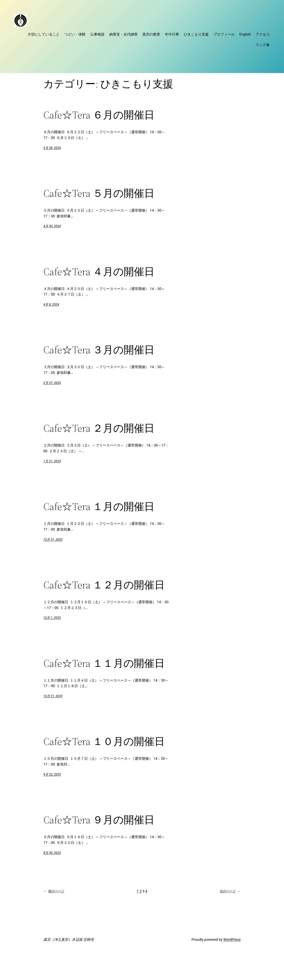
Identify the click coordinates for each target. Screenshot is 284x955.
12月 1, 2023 (52, 618)
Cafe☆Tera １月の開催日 (98, 506)
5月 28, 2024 (52, 148)
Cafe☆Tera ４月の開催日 (98, 272)
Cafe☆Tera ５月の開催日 (98, 193)
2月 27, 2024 (52, 383)
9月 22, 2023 (52, 774)
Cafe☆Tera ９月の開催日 (98, 820)
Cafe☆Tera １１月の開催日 (104, 663)
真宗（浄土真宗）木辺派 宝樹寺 (68, 939)
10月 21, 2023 (53, 696)
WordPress (232, 939)
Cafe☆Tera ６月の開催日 (98, 115)
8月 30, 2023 (52, 853)
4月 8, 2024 (51, 304)
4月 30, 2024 (52, 226)
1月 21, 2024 (52, 461)
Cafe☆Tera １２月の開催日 (104, 585)
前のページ (53, 891)
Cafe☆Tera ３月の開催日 (98, 350)
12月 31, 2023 (53, 539)
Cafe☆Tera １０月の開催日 (104, 741)
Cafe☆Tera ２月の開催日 (98, 428)
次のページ (230, 891)
